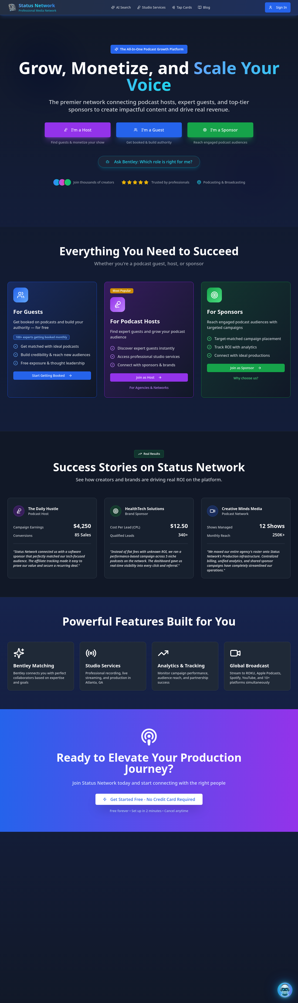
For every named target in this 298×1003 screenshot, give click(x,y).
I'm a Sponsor (220, 130)
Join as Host (149, 377)
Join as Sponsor (245, 368)
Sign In (278, 7)
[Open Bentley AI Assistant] (285, 990)
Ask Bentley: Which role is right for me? (149, 161)
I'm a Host (77, 130)
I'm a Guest (149, 130)
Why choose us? (246, 378)
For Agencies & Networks (149, 387)
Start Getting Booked (52, 375)
